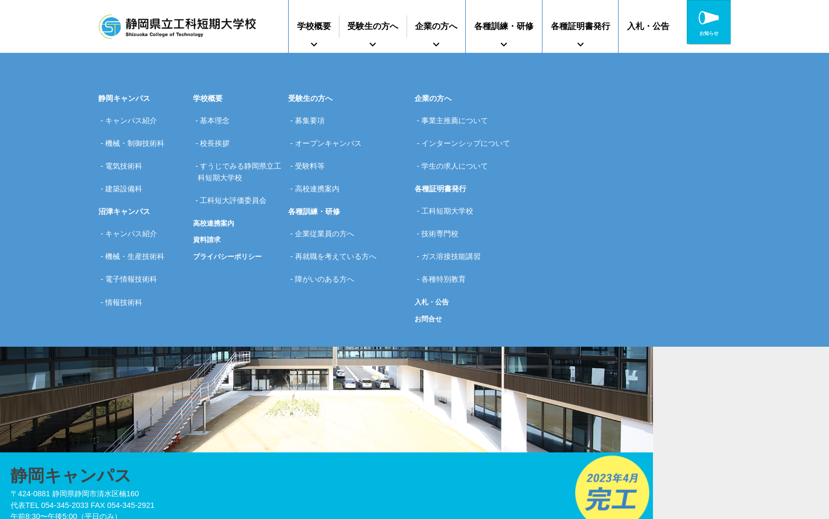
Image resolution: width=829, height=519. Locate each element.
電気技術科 (126, 151)
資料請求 (208, 215)
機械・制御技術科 (138, 134)
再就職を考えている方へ (339, 223)
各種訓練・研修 (503, 26)
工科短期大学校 (450, 190)
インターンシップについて (469, 134)
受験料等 (313, 151)
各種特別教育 (447, 240)
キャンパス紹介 (134, 117)
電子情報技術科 (134, 240)
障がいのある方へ (327, 240)
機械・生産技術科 (138, 223)
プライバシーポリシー (230, 232)
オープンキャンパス (331, 134)
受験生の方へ (372, 26)
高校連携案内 (215, 198)
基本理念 (218, 117)
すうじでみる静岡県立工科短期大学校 (240, 157)
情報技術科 (126, 256)
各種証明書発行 (580, 26)
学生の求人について (458, 151)
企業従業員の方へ (327, 206)
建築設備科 (126, 167)
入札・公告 (648, 26)
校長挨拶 (218, 134)
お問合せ (429, 276)
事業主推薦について (458, 117)
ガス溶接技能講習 (454, 223)
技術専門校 (443, 206)
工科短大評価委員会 (236, 179)
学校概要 (314, 26)
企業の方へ (436, 26)
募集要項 (313, 117)
